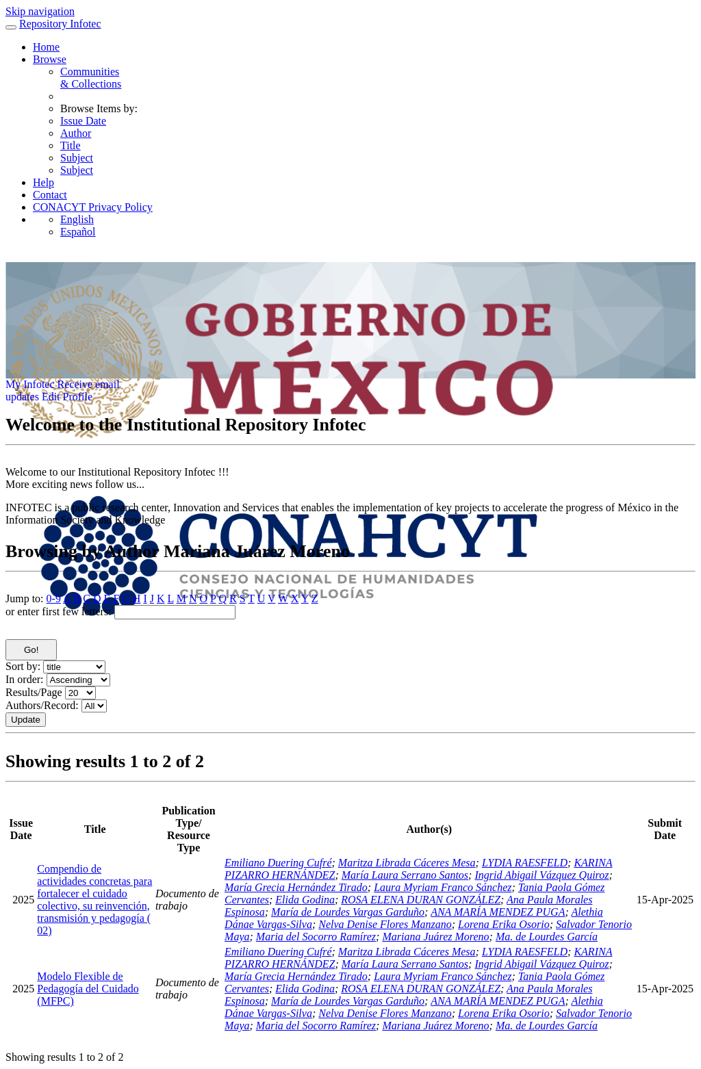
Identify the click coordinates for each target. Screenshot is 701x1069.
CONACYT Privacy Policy (93, 207)
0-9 (54, 598)
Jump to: (24, 598)
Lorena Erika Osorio (504, 924)
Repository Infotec (60, 23)
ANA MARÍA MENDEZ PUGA (498, 912)
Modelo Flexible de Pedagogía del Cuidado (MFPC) (87, 988)
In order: (24, 679)
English (77, 219)
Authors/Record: (42, 705)
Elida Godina (305, 899)
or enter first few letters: (58, 611)
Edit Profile (67, 396)
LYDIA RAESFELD (525, 862)
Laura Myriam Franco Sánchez (442, 887)
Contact (50, 195)
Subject (76, 158)
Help (43, 182)
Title (70, 145)
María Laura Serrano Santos (405, 875)
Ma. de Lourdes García (547, 936)
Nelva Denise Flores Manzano (384, 924)
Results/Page (33, 692)
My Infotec (30, 384)
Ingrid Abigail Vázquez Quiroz (541, 875)
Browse (49, 59)
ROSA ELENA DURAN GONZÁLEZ (420, 899)
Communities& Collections (90, 78)
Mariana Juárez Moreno (435, 936)
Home (46, 47)
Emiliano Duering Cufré (278, 862)
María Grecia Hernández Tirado (296, 887)
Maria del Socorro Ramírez (316, 936)
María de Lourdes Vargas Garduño (347, 912)
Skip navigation (40, 11)
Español (78, 231)
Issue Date (83, 121)
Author (75, 133)
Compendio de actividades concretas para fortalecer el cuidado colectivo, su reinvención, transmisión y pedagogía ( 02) (94, 899)
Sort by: (22, 666)
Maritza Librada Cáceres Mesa (407, 862)
